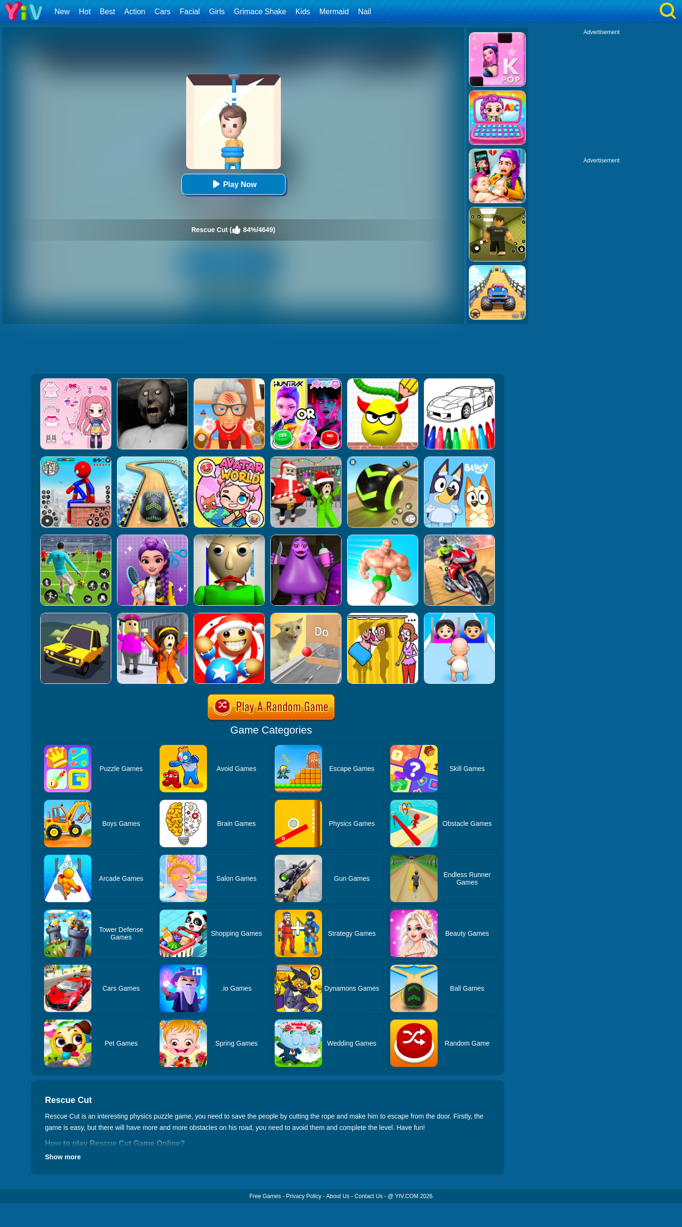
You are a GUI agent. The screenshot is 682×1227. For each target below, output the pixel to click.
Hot (84, 12)
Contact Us (369, 1196)
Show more (63, 1157)
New (62, 12)
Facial (189, 12)
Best (107, 12)
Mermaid (334, 12)
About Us (338, 1196)
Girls (217, 12)
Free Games (265, 1196)
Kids (303, 12)
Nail (364, 12)
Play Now (233, 184)
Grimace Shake (260, 12)
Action (134, 12)
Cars (162, 12)
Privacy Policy (304, 1196)
